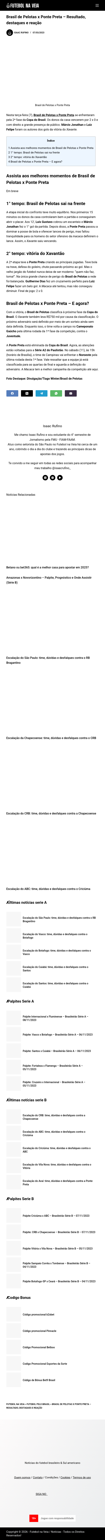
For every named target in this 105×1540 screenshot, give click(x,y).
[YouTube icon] (60, 477)
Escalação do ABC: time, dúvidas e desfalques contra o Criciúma (48, 889)
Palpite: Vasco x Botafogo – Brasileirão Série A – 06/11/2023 (58, 1034)
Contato (38, 1477)
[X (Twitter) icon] (45, 477)
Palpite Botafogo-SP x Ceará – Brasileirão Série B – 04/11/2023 (59, 1281)
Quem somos (22, 1477)
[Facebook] (12, 393)
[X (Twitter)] (27, 393)
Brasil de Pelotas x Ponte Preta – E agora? (35, 161)
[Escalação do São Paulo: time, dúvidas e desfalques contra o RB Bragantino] (52, 621)
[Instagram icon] (52, 477)
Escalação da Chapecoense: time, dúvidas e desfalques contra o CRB (51, 738)
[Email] (71, 393)
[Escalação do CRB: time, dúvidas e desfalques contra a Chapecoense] (52, 777)
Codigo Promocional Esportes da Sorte (45, 1363)
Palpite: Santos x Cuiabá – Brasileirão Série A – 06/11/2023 (57, 1051)
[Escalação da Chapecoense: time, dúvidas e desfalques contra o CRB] (52, 701)
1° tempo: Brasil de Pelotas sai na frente (34, 152)
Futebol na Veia (15, 1404)
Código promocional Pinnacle (39, 1331)
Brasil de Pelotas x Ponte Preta (54, 115)
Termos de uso (82, 1477)
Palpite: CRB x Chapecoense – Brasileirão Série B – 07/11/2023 (59, 1232)
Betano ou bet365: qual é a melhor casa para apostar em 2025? (47, 567)
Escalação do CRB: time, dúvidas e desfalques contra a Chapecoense (51, 813)
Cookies (65, 1477)
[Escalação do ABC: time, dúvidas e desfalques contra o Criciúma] (52, 852)
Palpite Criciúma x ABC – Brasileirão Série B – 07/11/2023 (56, 1215)
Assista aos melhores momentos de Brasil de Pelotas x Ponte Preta (50, 148)
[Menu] (97, 5)
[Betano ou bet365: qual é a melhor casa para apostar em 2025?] (52, 530)
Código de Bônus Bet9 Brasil (39, 1380)
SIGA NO (41, 1494)
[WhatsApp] (56, 393)
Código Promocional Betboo (39, 1347)
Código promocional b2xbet (38, 1314)
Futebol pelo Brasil (38, 1404)
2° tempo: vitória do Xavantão (27, 157)
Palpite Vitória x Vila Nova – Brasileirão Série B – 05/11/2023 (58, 1248)
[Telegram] (41, 393)
